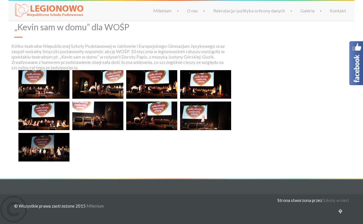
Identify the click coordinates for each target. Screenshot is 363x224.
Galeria (307, 10)
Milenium (162, 10)
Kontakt (338, 10)
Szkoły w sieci (336, 200)
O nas (192, 10)
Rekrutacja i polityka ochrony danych (249, 10)
